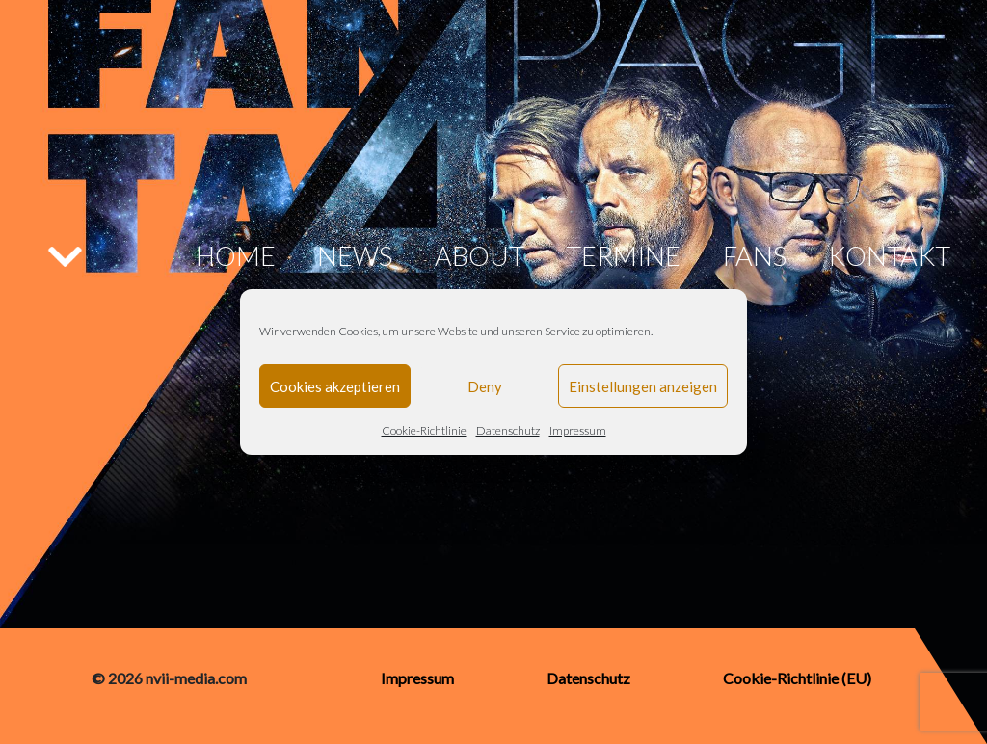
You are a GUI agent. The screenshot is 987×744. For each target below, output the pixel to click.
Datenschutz (508, 430)
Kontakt (889, 256)
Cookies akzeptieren (335, 386)
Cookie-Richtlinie (424, 430)
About (479, 256)
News (354, 256)
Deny (484, 386)
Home (236, 256)
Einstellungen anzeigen (643, 386)
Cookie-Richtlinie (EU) (797, 678)
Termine (623, 256)
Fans (755, 256)
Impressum (577, 430)
